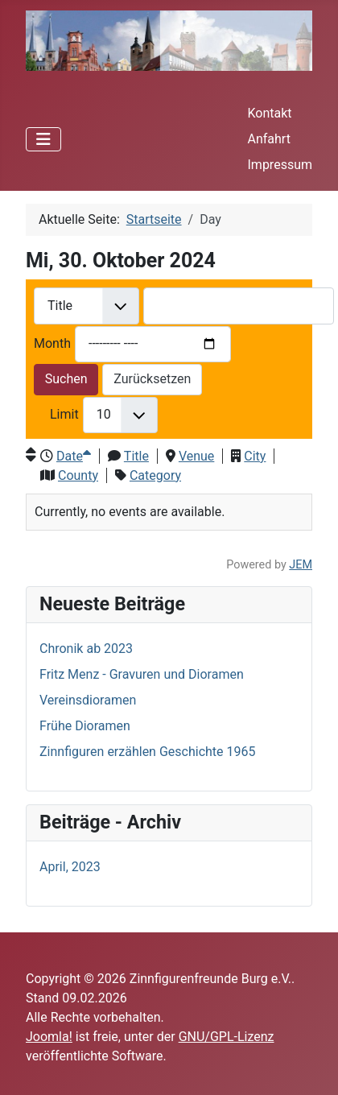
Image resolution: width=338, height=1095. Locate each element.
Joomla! (49, 1036)
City (255, 456)
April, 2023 (70, 866)
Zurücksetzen (152, 378)
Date (73, 456)
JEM (300, 565)
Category (155, 475)
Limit (64, 414)
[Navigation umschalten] (43, 139)
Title (136, 456)
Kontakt (270, 113)
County (78, 475)
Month (52, 343)
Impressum (280, 164)
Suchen (66, 378)
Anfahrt (269, 139)
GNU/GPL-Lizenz (226, 1036)
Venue (196, 456)
